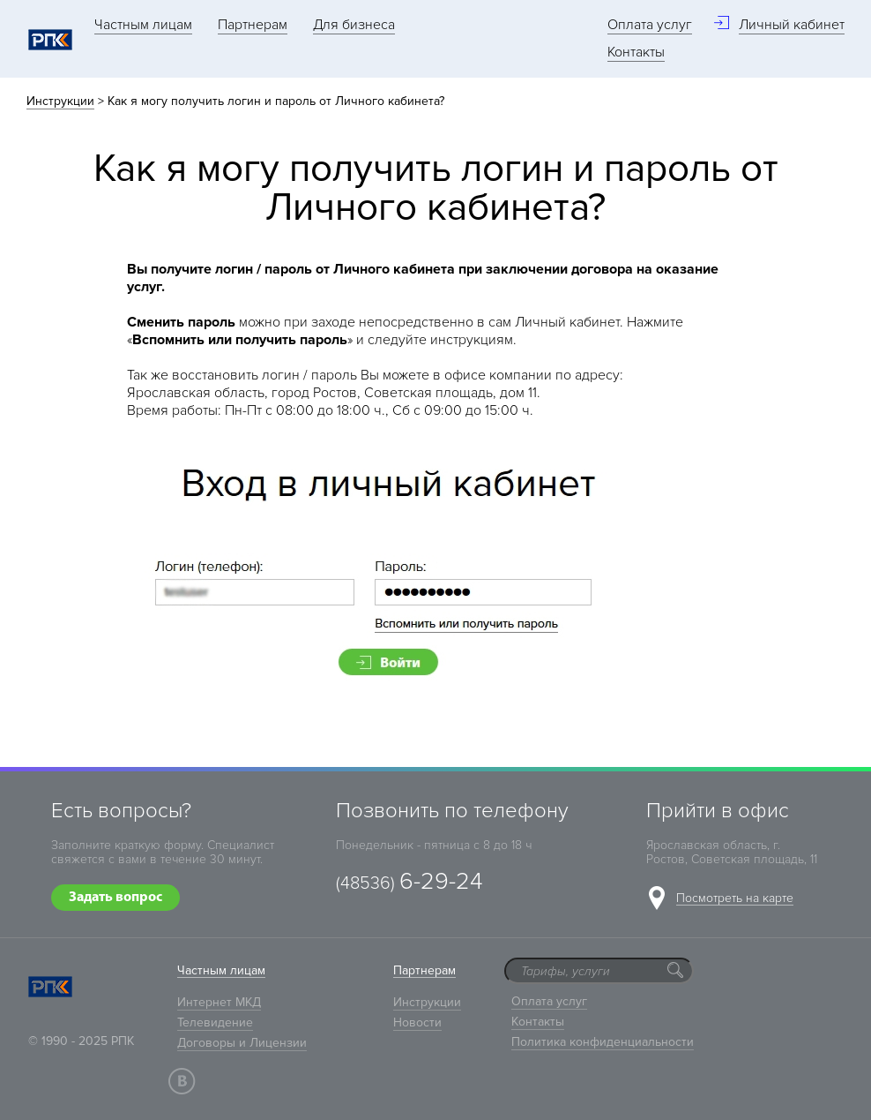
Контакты (636, 52)
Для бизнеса (354, 25)
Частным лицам (143, 25)
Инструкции (60, 101)
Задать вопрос (115, 898)
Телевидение (215, 1022)
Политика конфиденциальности (602, 1041)
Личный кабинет (792, 25)
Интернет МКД (219, 1002)
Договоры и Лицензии (242, 1042)
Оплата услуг (649, 25)
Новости (417, 1022)
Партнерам (252, 25)
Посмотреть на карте (734, 899)
